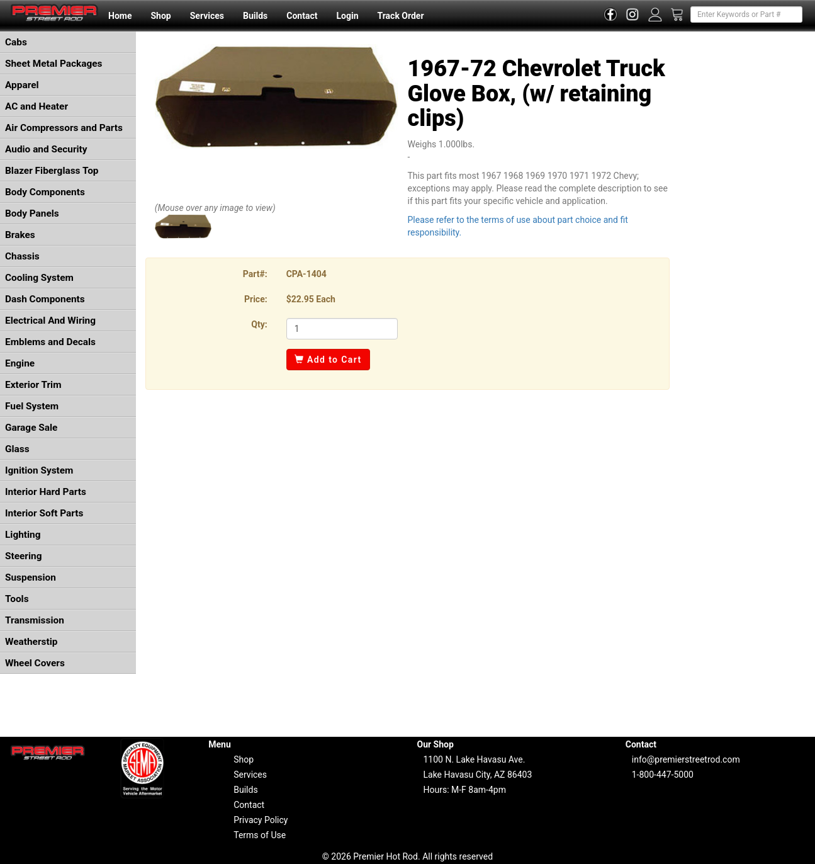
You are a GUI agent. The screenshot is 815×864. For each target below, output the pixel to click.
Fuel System (32, 406)
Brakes (20, 235)
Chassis (22, 256)
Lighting (23, 534)
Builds (255, 16)
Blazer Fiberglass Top (52, 170)
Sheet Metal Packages (53, 63)
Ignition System (39, 470)
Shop (160, 16)
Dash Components (45, 299)
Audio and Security (46, 149)
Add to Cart (328, 360)
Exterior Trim (33, 384)
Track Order (400, 16)
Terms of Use (259, 835)
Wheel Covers (35, 663)
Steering (23, 556)
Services (207, 16)
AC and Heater (36, 106)
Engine (20, 363)
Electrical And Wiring (50, 320)
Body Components (45, 192)
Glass (17, 449)
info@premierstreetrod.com (686, 759)
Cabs (16, 42)
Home (120, 16)
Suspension (30, 577)
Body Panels (32, 213)
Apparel (22, 85)
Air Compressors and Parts (64, 128)
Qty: (259, 324)
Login (347, 16)
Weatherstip (31, 641)
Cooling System (39, 277)
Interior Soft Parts (44, 513)
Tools (17, 599)
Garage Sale (31, 427)
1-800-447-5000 (663, 775)
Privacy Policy (260, 820)
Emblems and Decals (50, 342)
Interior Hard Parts (45, 491)
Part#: (255, 274)
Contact (301, 16)
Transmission (34, 620)
